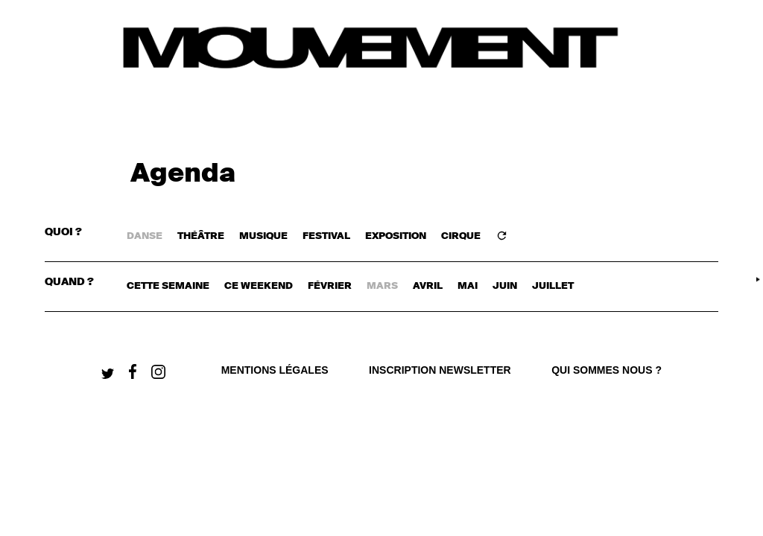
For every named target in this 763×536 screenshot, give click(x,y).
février (330, 286)
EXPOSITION (395, 236)
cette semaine (168, 286)
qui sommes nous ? (606, 370)
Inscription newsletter (440, 370)
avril (428, 286)
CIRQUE (461, 236)
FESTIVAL (326, 236)
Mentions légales (275, 370)
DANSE (144, 236)
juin (505, 286)
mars (382, 286)
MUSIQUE (263, 236)
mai (468, 286)
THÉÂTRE (200, 236)
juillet (553, 286)
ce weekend (258, 286)
